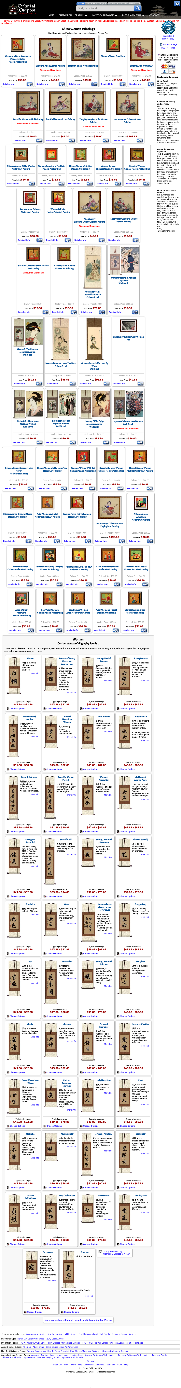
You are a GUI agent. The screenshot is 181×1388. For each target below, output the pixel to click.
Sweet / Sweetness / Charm (30, 1082)
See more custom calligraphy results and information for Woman (78, 1319)
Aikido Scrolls (70, 1334)
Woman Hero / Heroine (29, 718)
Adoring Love (140, 1195)
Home (51, 15)
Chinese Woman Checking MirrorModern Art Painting (17, 515)
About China (38, 1347)
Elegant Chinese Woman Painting (83, 65)
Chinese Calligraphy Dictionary (115, 1351)
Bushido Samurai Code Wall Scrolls (94, 1334)
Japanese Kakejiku (39, 1355)
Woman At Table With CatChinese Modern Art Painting (83, 469)
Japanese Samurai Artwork (124, 1334)
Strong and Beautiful (30, 841)
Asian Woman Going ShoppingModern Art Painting (49, 568)
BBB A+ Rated (168, 48)
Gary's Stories (52, 1347)
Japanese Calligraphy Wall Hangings (134, 1355)
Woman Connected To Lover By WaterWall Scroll (94, 366)
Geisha (30, 1024)
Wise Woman (104, 716)
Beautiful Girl (66, 839)
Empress (84, 1252)
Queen (67, 904)
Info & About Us (133, 15)
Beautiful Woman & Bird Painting (28, 119)
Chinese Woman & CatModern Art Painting (135, 611)
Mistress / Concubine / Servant (67, 1083)
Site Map (90, 1361)
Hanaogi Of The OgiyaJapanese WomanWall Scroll (94, 424)
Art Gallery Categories (34, 1339)
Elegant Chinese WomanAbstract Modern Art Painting (140, 469)
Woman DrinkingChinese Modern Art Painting (108, 167)
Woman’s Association (104, 779)
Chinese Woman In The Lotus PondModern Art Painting (52, 469)
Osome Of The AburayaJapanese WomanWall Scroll (27, 352)
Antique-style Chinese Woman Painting (127, 121)
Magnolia (30, 1134)
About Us (27, 1347)
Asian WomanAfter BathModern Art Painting (21, 613)
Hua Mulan (67, 961)
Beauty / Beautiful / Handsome (104, 841)
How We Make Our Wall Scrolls (32, 1343)
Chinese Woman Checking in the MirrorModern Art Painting (19, 471)
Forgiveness (48, 1252)
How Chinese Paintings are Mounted (64, 1343)
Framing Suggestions (36, 1351)
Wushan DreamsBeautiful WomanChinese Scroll (93, 294)
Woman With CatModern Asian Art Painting (58, 211)
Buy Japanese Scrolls (35, 1334)
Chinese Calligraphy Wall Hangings (100, 1355)
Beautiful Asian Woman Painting (50, 65)
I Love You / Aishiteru (102, 1134)
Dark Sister (140, 1134)
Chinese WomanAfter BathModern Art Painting (141, 517)
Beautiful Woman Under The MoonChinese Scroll (60, 365)
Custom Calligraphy (73, 15)
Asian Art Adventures (69, 1347)
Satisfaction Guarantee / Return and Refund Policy (106, 1365)
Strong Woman (140, 658)
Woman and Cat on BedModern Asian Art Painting (136, 568)
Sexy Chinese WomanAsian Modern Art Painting (78, 611)
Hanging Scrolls (76, 1355)
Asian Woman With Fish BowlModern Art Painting (79, 568)
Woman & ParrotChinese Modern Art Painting (20, 568)
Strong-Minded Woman (104, 660)
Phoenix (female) (140, 839)
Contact (154, 15)
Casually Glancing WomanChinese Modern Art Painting (111, 469)
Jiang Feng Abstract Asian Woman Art (128, 338)
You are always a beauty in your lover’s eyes (105, 907)
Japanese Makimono (59, 1355)
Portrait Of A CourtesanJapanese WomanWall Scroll (27, 424)
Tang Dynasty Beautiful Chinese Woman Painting (123, 220)
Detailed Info (8, 84)
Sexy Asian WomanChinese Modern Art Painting (50, 611)
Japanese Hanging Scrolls (48, 1357)
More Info (35, 673)
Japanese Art (29, 1357)
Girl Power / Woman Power (140, 779)
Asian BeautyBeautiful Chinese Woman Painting (89, 220)
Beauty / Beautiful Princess (104, 963)
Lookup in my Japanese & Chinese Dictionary (116, 1252)
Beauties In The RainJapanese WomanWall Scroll (61, 423)
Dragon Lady (140, 904)
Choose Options (16, 708)
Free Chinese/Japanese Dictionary (85, 1351)
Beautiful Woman (29, 777)
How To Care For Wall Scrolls (95, 1343)
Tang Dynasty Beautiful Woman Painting (93, 121)
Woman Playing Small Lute (113, 56)
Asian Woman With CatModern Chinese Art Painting (47, 515)
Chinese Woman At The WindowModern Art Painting (21, 167)
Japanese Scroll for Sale (72, 1357)
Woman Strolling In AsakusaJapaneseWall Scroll (123, 280)
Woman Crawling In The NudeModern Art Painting (51, 167)
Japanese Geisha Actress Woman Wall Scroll (128, 423)
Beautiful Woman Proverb (66, 779)
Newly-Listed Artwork (55, 1339)
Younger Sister (67, 1134)
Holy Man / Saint (104, 1080)
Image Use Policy (60, 1365)
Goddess (67, 1024)
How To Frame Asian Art (58, 1351)
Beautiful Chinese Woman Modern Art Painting (33, 267)
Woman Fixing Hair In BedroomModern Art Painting (77, 515)
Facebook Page (168, 44)
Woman (30, 658)
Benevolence (103, 1195)
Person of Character (103, 1025)
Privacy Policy (76, 1365)
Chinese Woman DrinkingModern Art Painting (80, 167)
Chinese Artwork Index (12, 1357)
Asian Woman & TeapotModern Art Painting (106, 611)
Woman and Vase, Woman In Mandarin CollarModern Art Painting (18, 59)
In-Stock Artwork (105, 15)
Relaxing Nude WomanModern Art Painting (64, 267)
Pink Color (30, 904)
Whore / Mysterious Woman (67, 719)
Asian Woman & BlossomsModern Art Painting (107, 568)
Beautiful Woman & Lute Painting (60, 119)
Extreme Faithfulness (30, 1197)
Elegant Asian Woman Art (141, 65)
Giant (140, 1080)
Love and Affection (140, 1024)
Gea (30, 961)
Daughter (140, 961)
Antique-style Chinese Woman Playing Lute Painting (109, 525)
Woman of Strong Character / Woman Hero (67, 661)
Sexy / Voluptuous (67, 1195)
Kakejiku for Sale (55, 1334)
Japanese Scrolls (159, 1355)
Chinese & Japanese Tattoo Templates (126, 1343)
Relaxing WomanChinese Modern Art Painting (137, 167)
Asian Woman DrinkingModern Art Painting (30, 211)
